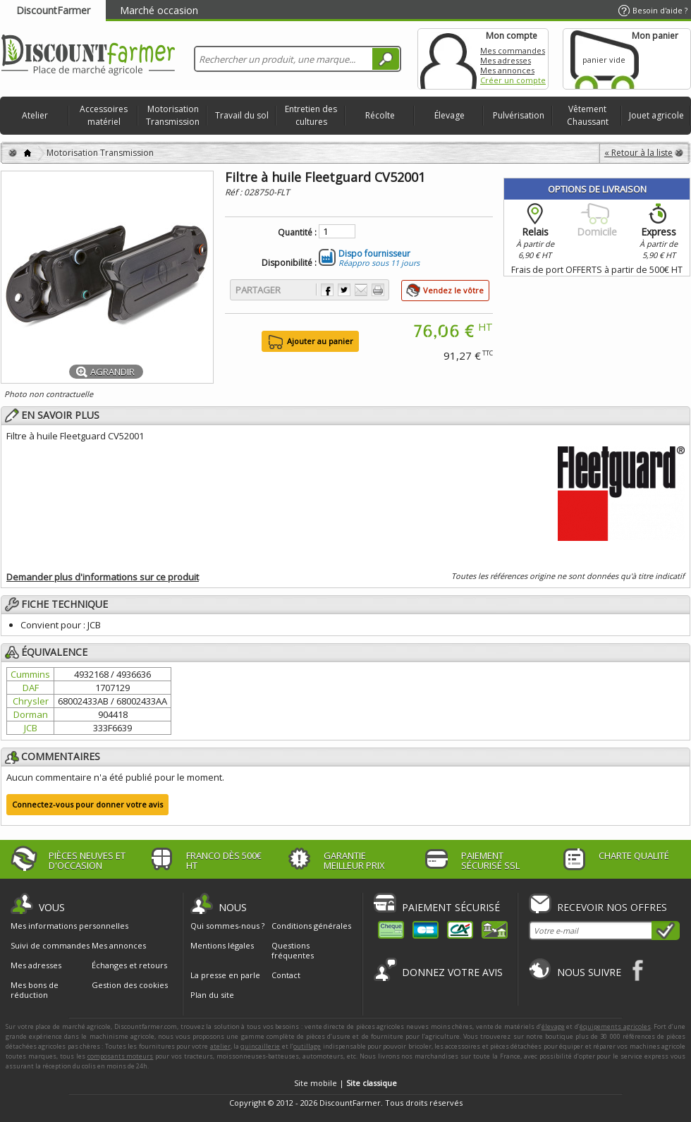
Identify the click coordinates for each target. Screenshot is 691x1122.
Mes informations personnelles (69, 926)
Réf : (234, 192)
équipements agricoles (615, 1026)
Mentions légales (222, 945)
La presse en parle (225, 975)
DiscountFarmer (53, 10)
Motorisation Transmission (173, 115)
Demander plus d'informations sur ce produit (102, 577)
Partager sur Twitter (344, 289)
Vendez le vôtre (453, 290)
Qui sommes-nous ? (227, 925)
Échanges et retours (129, 965)
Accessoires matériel (104, 115)
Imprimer (378, 289)
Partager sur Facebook (327, 289)
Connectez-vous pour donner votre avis (87, 804)
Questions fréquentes (292, 950)
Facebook (638, 970)
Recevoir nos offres (612, 907)
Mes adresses (505, 60)
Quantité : (297, 232)
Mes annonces (507, 70)
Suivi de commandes (50, 946)
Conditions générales (311, 925)
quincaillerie (260, 1046)
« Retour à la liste (638, 153)
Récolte (380, 115)
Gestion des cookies (130, 985)
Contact (285, 975)
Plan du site (212, 994)
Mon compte (448, 59)
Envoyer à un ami (361, 289)
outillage (307, 1046)
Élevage (449, 115)
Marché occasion (159, 10)
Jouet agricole (656, 115)
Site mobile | (345, 1083)
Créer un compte (513, 80)
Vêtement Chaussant (588, 115)
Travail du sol (242, 115)
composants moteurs (120, 1056)
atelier (220, 1046)
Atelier (35, 115)
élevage (553, 1026)
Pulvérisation (518, 115)
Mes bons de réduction (35, 990)
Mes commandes (512, 50)
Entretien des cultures (311, 115)
